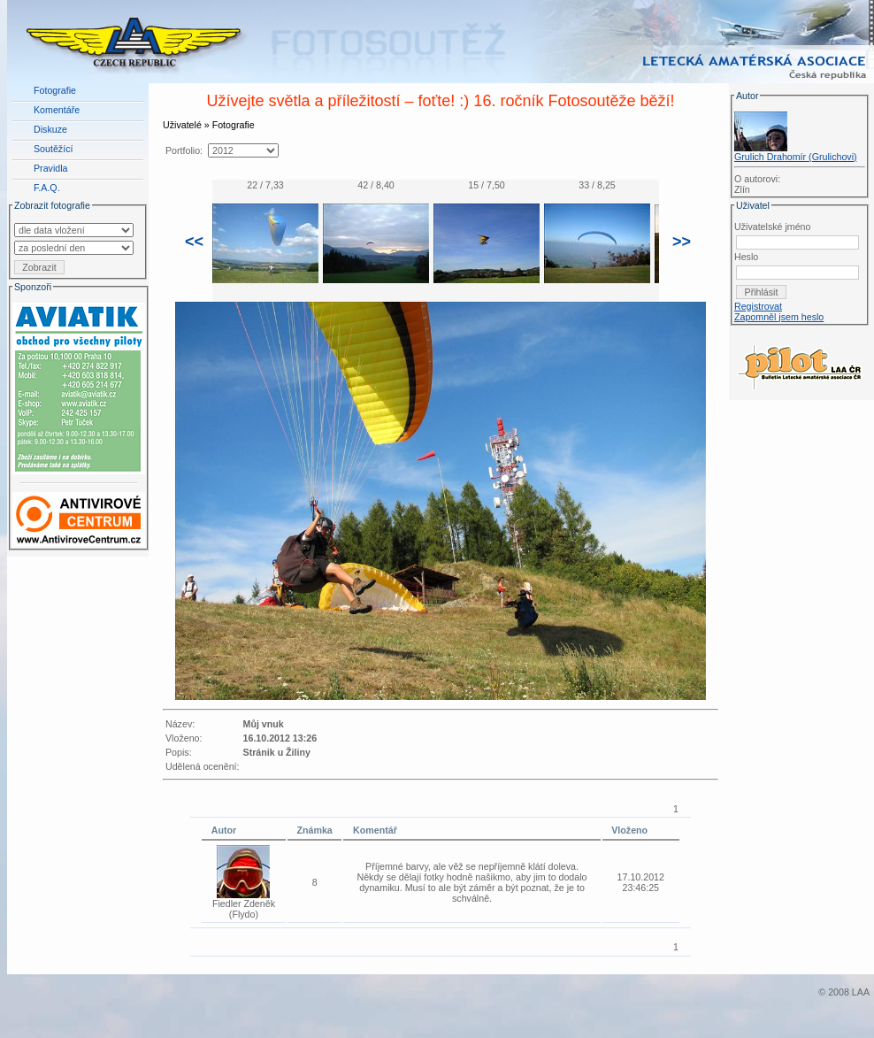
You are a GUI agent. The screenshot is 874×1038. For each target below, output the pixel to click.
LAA (861, 992)
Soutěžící (53, 148)
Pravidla (51, 168)
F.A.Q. (47, 187)
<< (194, 241)
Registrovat (758, 306)
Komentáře (57, 109)
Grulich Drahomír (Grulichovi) (795, 156)
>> (681, 241)
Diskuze (50, 129)
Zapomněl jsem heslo (779, 316)
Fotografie (55, 90)
